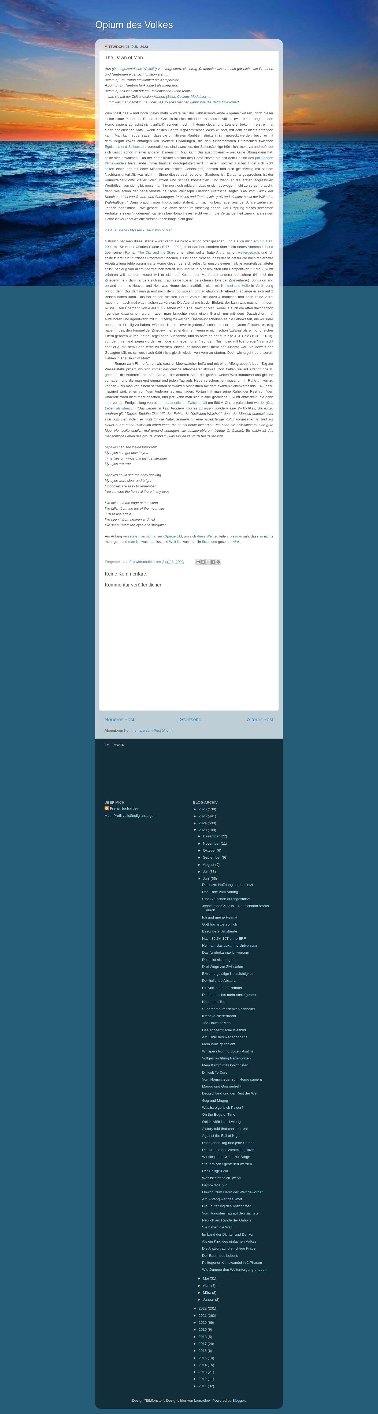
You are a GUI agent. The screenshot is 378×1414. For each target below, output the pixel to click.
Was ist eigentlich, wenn (221, 1178)
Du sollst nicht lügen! (219, 960)
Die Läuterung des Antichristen (226, 1206)
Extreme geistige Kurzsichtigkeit (227, 974)
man (238, 536)
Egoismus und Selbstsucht (125, 147)
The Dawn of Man (216, 1023)
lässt (205, 542)
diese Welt (205, 536)
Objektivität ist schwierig (221, 1122)
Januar (209, 1300)
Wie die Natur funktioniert (219, 102)
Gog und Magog (215, 1101)
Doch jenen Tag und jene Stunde (228, 1143)
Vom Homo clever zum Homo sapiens (232, 1079)
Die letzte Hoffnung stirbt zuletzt (227, 885)
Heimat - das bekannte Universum (229, 945)
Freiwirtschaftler (124, 808)
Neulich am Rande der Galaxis (226, 1220)
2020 (203, 1323)
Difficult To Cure (215, 1072)
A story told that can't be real (225, 1129)
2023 (203, 830)
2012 (203, 1379)
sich (193, 536)
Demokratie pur (214, 1185)
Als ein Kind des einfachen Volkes (229, 1241)
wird (235, 542)
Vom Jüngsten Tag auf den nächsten (231, 1213)
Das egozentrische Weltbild (134, 69)
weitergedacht (249, 252)
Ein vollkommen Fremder (222, 988)
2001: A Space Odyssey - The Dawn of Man (138, 230)
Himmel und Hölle (235, 286)
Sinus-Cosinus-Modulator (186, 97)
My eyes (111, 447)
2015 (203, 1358)
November (212, 843)
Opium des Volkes (134, 24)
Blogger (238, 1400)
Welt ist (174, 542)
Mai (206, 1278)
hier (262, 341)
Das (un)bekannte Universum (225, 952)
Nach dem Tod (213, 1002)
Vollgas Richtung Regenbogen (226, 1058)
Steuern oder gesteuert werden (227, 1164)
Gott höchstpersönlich (219, 924)
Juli (206, 872)
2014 (203, 1365)
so (261, 536)
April (207, 1286)
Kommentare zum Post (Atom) (148, 730)
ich (241, 241)
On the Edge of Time (218, 1114)
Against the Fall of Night (221, 1136)
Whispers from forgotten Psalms (228, 1051)
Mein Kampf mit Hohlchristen (225, 1065)
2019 (203, 1329)
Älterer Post (260, 719)
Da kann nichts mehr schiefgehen (229, 995)
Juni (207, 879)
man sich (145, 536)
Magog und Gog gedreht (221, 1086)
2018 (203, 1337)
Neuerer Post (119, 719)
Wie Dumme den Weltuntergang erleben (234, 1270)
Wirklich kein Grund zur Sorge (226, 1157)
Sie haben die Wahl (218, 1227)
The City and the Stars (156, 252)
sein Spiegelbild (169, 536)
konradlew (202, 1400)
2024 (203, 823)
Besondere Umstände (219, 931)
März (207, 1293)
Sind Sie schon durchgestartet (226, 899)
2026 (203, 809)
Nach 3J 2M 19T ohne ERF (224, 939)
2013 (203, 1372)
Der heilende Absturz (219, 981)
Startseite (190, 719)
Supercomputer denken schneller (228, 1009)
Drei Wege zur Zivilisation (222, 967)
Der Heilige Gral (215, 1171)
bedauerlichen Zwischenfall (186, 403)
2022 (203, 1308)
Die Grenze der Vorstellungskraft (228, 1150)
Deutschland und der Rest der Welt (230, 1093)
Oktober (210, 850)
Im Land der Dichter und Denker (228, 1234)
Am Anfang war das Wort (222, 1199)
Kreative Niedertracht (219, 1016)
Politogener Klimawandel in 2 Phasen (232, 1263)
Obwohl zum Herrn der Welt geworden (233, 1192)
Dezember (212, 836)
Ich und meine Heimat (219, 917)
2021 (203, 1316)
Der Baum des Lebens (220, 1256)
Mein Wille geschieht (218, 1044)
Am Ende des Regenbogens (224, 1037)
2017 (203, 1344)
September (212, 857)
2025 (203, 816)
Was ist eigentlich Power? (222, 1107)
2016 (203, 1351)
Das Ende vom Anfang (220, 892)
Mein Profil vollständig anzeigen (130, 816)
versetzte (130, 536)
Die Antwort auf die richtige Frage (229, 1248)
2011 (203, 1386)
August (209, 865)
